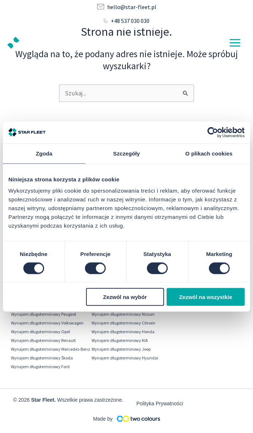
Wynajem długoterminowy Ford (40, 366)
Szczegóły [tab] (126, 153)
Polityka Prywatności (159, 403)
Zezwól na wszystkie (205, 297)
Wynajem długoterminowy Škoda (42, 358)
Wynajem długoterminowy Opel (40, 331)
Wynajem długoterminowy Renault (43, 340)
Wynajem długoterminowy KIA (120, 340)
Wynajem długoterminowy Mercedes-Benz (50, 349)
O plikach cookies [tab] (208, 153)
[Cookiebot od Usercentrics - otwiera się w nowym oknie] (213, 132)
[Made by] (138, 418)
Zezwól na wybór (125, 297)
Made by (103, 419)
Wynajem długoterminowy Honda (123, 331)
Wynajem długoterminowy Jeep (121, 349)
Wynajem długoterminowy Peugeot (43, 314)
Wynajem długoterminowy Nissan (123, 314)
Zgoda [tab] (44, 153)
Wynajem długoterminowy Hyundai (125, 358)
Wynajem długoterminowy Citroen (123, 323)
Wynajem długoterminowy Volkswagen (47, 323)
